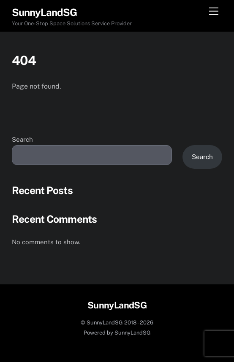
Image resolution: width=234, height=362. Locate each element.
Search (22, 139)
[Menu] (213, 11)
